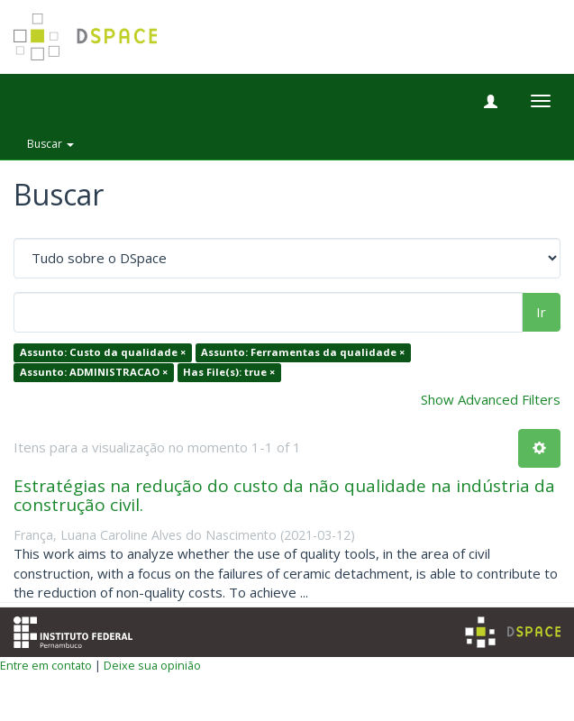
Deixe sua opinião (152, 665)
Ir (541, 312)
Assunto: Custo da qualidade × (103, 353)
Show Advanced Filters (490, 399)
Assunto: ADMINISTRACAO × (94, 372)
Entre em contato (46, 665)
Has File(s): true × (229, 372)
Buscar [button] (50, 143)
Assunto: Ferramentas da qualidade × (303, 353)
